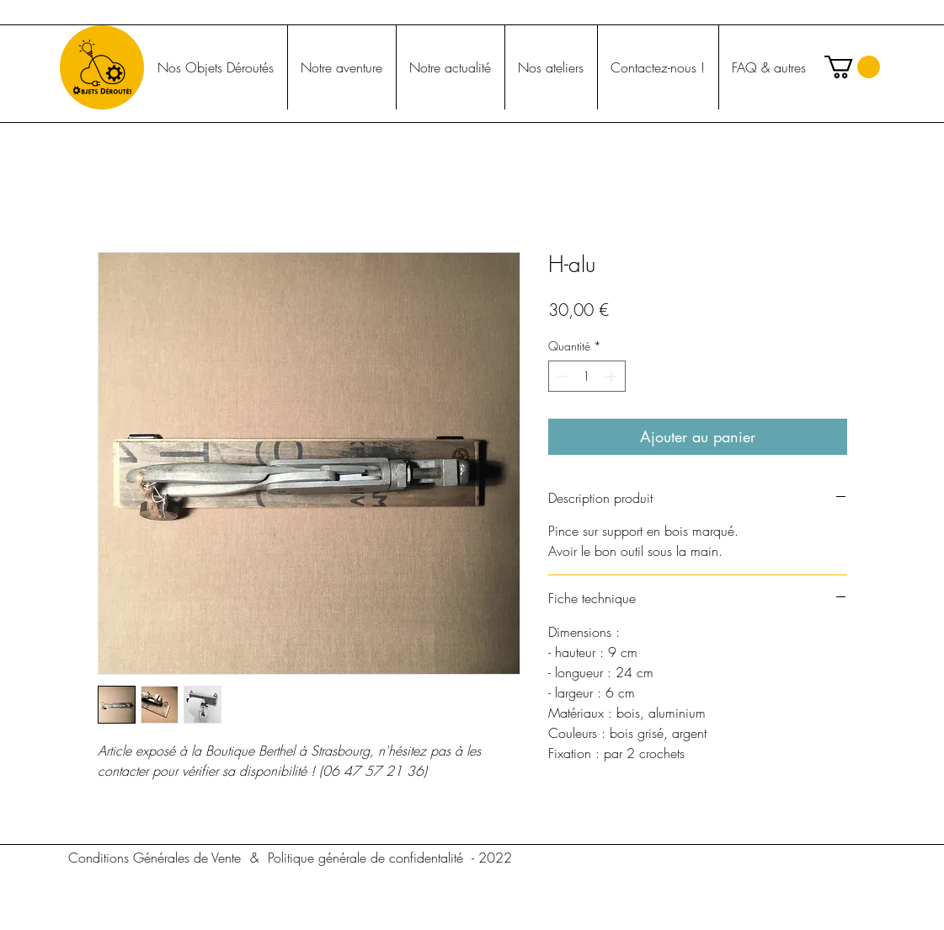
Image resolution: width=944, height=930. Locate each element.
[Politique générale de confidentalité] (365, 857)
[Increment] (612, 376)
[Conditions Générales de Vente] (155, 857)
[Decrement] (561, 376)
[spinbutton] (587, 376)
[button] (852, 67)
